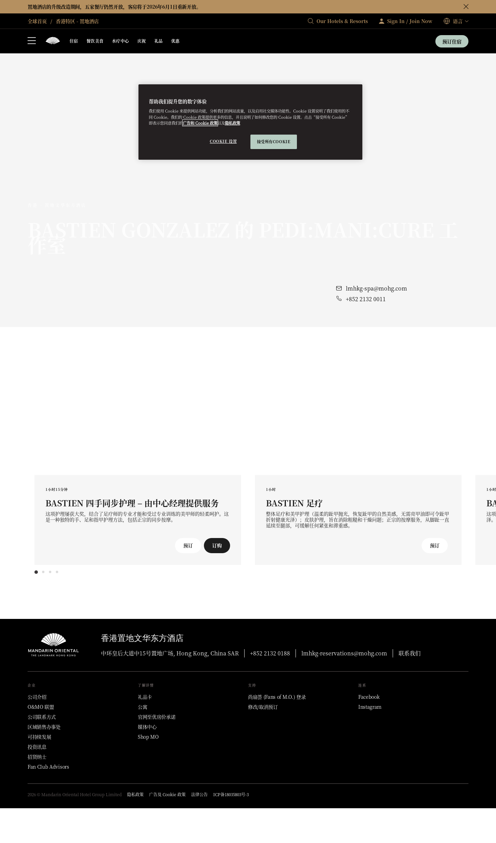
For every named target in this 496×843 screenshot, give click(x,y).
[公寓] (142, 706)
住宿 (74, 41)
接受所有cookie (274, 141)
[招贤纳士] (37, 756)
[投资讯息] (37, 746)
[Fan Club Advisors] (48, 766)
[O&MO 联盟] (41, 706)
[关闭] (466, 6)
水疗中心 (120, 41)
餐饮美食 (95, 41)
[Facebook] (368, 696)
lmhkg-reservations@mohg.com (344, 653)
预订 (188, 545)
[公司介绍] (37, 696)
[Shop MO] (148, 736)
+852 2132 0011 (366, 299)
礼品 (158, 41)
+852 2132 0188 (270, 653)
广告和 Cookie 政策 (200, 123)
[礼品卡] (145, 696)
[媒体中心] (147, 726)
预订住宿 (452, 41)
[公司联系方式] (42, 716)
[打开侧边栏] (32, 41)
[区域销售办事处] (44, 726)
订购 (217, 545)
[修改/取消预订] (263, 706)
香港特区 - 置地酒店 (76, 21)
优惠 (175, 41)
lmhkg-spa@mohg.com (376, 288)
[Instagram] (370, 706)
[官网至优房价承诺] (156, 716)
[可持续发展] (39, 736)
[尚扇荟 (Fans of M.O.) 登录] (277, 696)
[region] (250, 122)
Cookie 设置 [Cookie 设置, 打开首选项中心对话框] (223, 141)
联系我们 (410, 653)
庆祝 (141, 41)
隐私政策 (232, 123)
